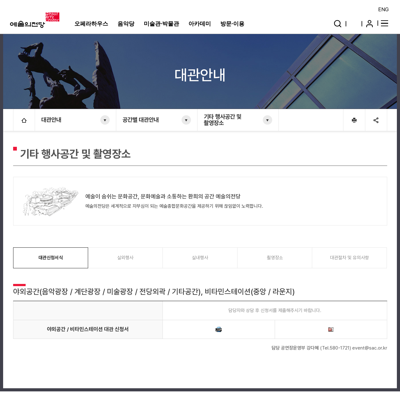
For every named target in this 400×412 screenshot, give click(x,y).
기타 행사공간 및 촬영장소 (222, 120)
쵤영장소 (275, 258)
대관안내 (51, 119)
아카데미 (199, 24)
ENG (383, 9)
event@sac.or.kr (369, 348)
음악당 (126, 24)
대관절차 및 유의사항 (349, 258)
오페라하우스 (91, 24)
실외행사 (125, 258)
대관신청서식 (50, 258)
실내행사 (200, 258)
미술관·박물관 (161, 24)
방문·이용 (232, 24)
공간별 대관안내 (140, 119)
